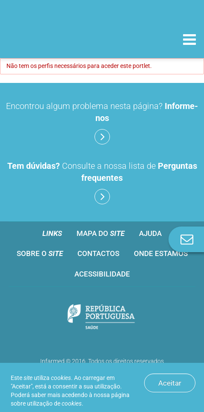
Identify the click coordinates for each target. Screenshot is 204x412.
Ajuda (150, 233)
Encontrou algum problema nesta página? (102, 122)
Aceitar (169, 383)
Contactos (98, 253)
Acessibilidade (102, 274)
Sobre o (40, 253)
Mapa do (100, 233)
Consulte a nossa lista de (102, 182)
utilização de (54, 403)
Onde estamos (161, 253)
